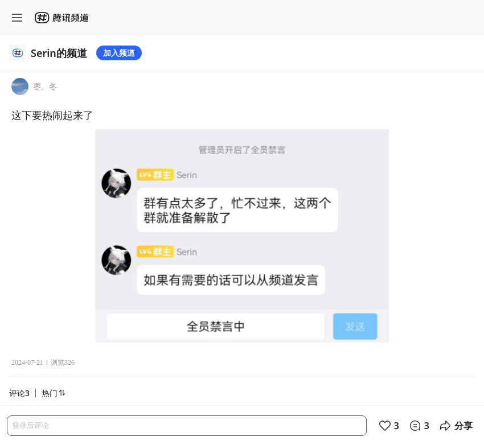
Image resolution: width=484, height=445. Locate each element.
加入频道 (119, 52)
